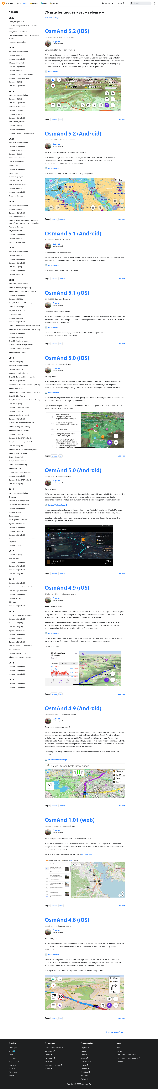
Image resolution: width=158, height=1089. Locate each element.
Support (120, 1062)
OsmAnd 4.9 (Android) (17, 103)
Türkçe (84, 1079)
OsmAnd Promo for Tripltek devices (22, 133)
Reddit (48, 1055)
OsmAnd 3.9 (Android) (17, 270)
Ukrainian (86, 1062)
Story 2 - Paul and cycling (18, 465)
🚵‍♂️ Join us (54, 3)
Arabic (84, 1075)
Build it (12, 1069)
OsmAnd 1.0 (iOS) (15, 638)
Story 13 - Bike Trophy (17, 396)
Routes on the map (16, 227)
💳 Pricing (33, 3)
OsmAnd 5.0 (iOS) (15, 82)
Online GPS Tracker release (19, 505)
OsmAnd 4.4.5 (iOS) (16, 181)
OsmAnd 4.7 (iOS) (15, 125)
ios (60, 119)
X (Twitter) (50, 1051)
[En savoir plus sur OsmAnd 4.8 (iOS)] (121, 1018)
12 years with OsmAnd (17, 231)
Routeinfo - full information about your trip (24, 385)
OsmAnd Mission (15, 512)
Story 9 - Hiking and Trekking (19, 427)
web (60, 905)
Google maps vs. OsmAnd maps (20, 615)
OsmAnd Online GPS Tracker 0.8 (20, 349)
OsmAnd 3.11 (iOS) (16, 362)
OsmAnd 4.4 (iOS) (15, 188)
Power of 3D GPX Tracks (17, 107)
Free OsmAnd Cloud (16, 162)
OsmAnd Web (86, 854)
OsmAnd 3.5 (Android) (17, 381)
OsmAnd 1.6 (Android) (17, 687)
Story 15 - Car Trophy (16, 388)
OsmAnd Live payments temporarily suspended (22, 540)
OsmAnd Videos (15, 545)
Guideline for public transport (20, 472)
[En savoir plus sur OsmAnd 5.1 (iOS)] (121, 343)
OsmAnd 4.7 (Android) (17, 129)
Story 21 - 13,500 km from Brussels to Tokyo (25, 329)
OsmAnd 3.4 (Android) (17, 419)
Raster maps (13, 173)
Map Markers (14, 558)
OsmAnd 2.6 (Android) (17, 570)
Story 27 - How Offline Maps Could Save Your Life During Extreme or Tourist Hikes (24, 222)
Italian (84, 1058)
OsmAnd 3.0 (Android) (17, 527)
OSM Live (12, 602)
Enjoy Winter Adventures (18, 32)
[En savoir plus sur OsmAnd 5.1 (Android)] (121, 278)
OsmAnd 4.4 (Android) (17, 192)
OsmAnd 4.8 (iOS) (15, 114)
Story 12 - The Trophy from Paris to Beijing (24, 400)
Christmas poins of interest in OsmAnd (23, 587)
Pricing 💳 (13, 1048)
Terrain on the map (16, 196)
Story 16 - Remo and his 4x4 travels (22, 377)
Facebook (50, 1058)
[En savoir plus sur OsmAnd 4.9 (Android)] (121, 805)
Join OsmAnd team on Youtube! (20, 657)
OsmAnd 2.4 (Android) (17, 594)
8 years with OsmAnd (16, 524)
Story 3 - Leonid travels (17, 461)
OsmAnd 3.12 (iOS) (16, 337)
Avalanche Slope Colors (17, 42)
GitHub (120, 3)
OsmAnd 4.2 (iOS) (15, 238)
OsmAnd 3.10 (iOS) (16, 369)
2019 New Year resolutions (18, 493)
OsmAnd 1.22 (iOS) (16, 623)
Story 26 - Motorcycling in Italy (20, 288)
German (85, 1055)
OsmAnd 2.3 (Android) (17, 606)
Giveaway (12, 497)
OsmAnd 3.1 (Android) (17, 508)
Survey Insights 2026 (16, 22)
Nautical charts (14, 650)
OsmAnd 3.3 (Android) (17, 476)
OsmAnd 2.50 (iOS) (16, 484)
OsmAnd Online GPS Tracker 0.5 (20, 438)
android (62, 219)
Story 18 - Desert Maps (17, 352)
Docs (19, 3)
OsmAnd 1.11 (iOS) (16, 627)
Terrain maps (13, 165)
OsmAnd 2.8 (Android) (17, 562)
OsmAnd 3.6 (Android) (17, 333)
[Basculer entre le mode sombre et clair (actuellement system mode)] (154, 3)
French (84, 1051)
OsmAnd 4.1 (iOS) (15, 255)
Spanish (85, 1069)
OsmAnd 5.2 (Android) (17, 59)
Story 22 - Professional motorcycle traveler (24, 326)
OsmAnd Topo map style (18, 591)
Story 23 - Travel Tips (16, 307)
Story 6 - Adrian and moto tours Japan (23, 449)
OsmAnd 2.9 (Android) (17, 535)
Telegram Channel (53, 1065)
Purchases (13, 1058)
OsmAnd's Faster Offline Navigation (22, 74)
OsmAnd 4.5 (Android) (17, 169)
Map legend (14, 1062)
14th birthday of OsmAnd (18, 122)
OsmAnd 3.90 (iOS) (16, 274)
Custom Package (15, 314)
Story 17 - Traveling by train (19, 373)
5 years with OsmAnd (16, 630)
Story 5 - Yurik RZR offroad (18, 453)
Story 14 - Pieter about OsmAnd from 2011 (24, 392)
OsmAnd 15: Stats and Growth (20, 78)
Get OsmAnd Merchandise (128, 1058)
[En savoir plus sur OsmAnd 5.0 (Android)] (121, 573)
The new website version (18, 242)
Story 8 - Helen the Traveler (19, 430)
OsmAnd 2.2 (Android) (17, 619)
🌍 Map (44, 3)
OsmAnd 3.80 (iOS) (16, 299)
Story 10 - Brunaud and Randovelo (21, 423)
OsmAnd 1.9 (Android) (17, 666)
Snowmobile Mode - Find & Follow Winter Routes (24, 37)
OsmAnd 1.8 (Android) (17, 670)
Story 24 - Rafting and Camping (20, 303)
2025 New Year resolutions (18, 95)
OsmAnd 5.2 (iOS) (15, 55)
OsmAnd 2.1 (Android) (17, 634)
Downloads (13, 1065)
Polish (84, 1065)
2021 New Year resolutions (18, 284)
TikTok (48, 1062)
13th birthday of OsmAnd (18, 184)
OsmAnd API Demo (16, 598)
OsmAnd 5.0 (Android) (17, 86)
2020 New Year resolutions (18, 366)
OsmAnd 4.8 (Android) (17, 118)
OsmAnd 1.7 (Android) (17, 674)
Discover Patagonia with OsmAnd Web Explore (23, 26)
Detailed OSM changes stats (19, 501)
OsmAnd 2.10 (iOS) (16, 531)
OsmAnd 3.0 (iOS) (15, 404)
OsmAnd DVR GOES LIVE (18, 653)
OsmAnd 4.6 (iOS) (15, 150)
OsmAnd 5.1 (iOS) (15, 70)
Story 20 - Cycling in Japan (18, 341)
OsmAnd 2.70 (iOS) (16, 446)
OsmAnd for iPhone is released (20, 646)
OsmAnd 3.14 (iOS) (16, 318)
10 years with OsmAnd (17, 310)
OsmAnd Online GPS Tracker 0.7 (20, 407)
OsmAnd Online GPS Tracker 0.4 (20, 480)
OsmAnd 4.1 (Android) (17, 259)
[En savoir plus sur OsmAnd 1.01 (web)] (121, 905)
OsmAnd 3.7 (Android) (17, 322)
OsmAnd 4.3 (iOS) (15, 209)
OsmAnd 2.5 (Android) (17, 583)
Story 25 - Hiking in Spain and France (22, 291)
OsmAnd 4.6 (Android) (17, 146)
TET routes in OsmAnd (17, 158)
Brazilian (85, 1072)
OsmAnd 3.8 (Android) (17, 295)
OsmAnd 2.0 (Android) (17, 642)
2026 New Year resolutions (18, 51)
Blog (25, 3)
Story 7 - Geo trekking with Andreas (22, 442)
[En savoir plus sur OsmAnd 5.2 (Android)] (121, 219)
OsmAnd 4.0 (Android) (17, 263)
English (85, 1048)
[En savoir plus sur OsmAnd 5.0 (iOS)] (121, 456)
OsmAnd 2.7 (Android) (17, 566)
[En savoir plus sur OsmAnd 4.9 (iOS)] (121, 694)
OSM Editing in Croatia (17, 217)
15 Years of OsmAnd (16, 63)
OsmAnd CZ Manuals (126, 1055)
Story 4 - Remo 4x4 (16, 457)
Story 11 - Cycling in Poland (19, 415)
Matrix (48, 1069)
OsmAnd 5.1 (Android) (17, 67)
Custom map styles (16, 177)
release (54, 119)
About (11, 1075)
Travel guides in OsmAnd (18, 520)
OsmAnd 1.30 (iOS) (16, 574)
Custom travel (14, 516)
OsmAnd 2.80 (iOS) (16, 434)
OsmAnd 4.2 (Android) (17, 234)
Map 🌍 (12, 1051)
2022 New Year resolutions (18, 252)
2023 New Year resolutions (18, 205)
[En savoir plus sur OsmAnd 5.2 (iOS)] (121, 119)
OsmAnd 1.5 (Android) (17, 683)
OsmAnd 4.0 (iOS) (15, 267)
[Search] (140, 3)
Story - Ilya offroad (16, 468)
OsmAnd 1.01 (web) (16, 110)
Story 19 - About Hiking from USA (21, 345)
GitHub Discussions (54, 1048)
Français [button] (106, 3)
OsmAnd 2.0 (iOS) (15, 555)
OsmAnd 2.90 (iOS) (16, 411)
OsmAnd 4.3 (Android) (17, 213)
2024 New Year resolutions (18, 143)
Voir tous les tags (52, 17)
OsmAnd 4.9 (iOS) (15, 99)
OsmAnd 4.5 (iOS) (15, 154)
